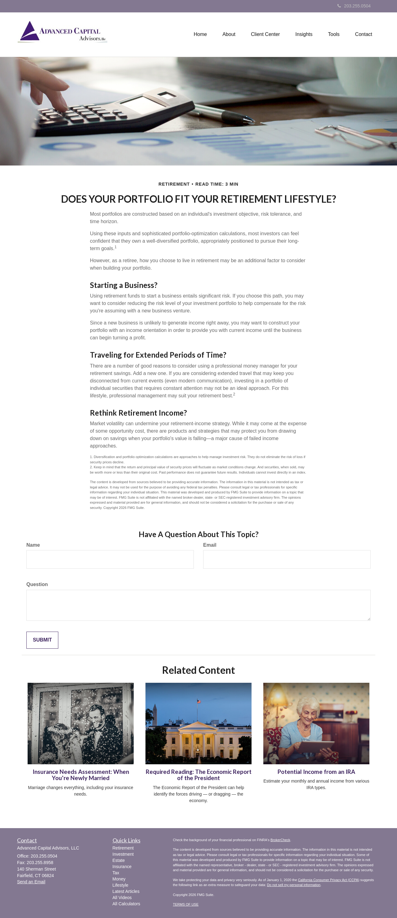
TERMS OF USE (186, 904)
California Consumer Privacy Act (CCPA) (328, 880)
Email (209, 545)
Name (33, 545)
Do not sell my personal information (293, 885)
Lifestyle (120, 885)
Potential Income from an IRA (316, 771)
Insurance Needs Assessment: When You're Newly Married (81, 775)
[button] (229, 34)
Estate (119, 860)
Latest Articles (126, 891)
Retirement (123, 847)
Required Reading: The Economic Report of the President (199, 775)
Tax (116, 872)
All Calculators (126, 903)
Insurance (122, 866)
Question (37, 584)
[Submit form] (42, 640)
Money (119, 878)
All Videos (122, 897)
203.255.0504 (354, 5)
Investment (123, 854)
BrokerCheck (280, 840)
